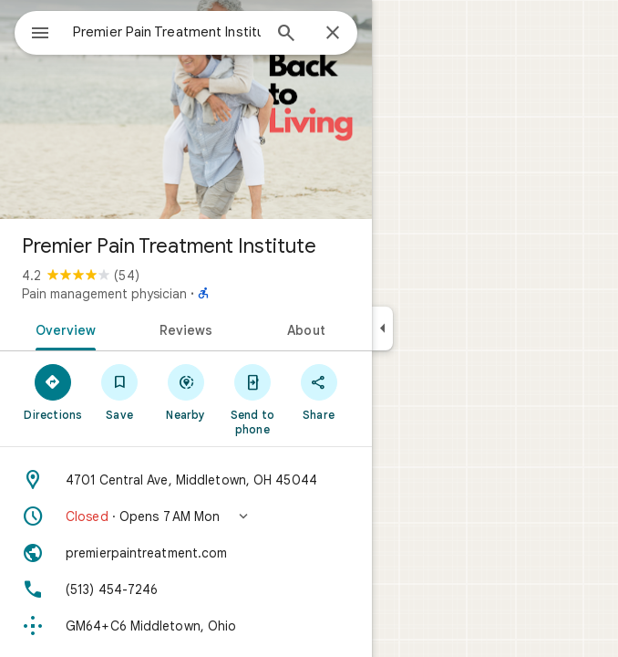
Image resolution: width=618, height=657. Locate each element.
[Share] (318, 391)
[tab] (62, 328)
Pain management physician (104, 294)
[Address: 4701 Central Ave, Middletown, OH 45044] (186, 480)
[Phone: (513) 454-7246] (186, 589)
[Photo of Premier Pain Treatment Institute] (186, 109)
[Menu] (40, 34)
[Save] (120, 391)
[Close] (332, 34)
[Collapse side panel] (382, 328)
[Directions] (53, 391)
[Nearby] (186, 391)
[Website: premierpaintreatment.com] (186, 553)
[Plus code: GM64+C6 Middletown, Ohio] (186, 626)
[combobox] (167, 32)
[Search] (286, 34)
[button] (186, 516)
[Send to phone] (252, 398)
